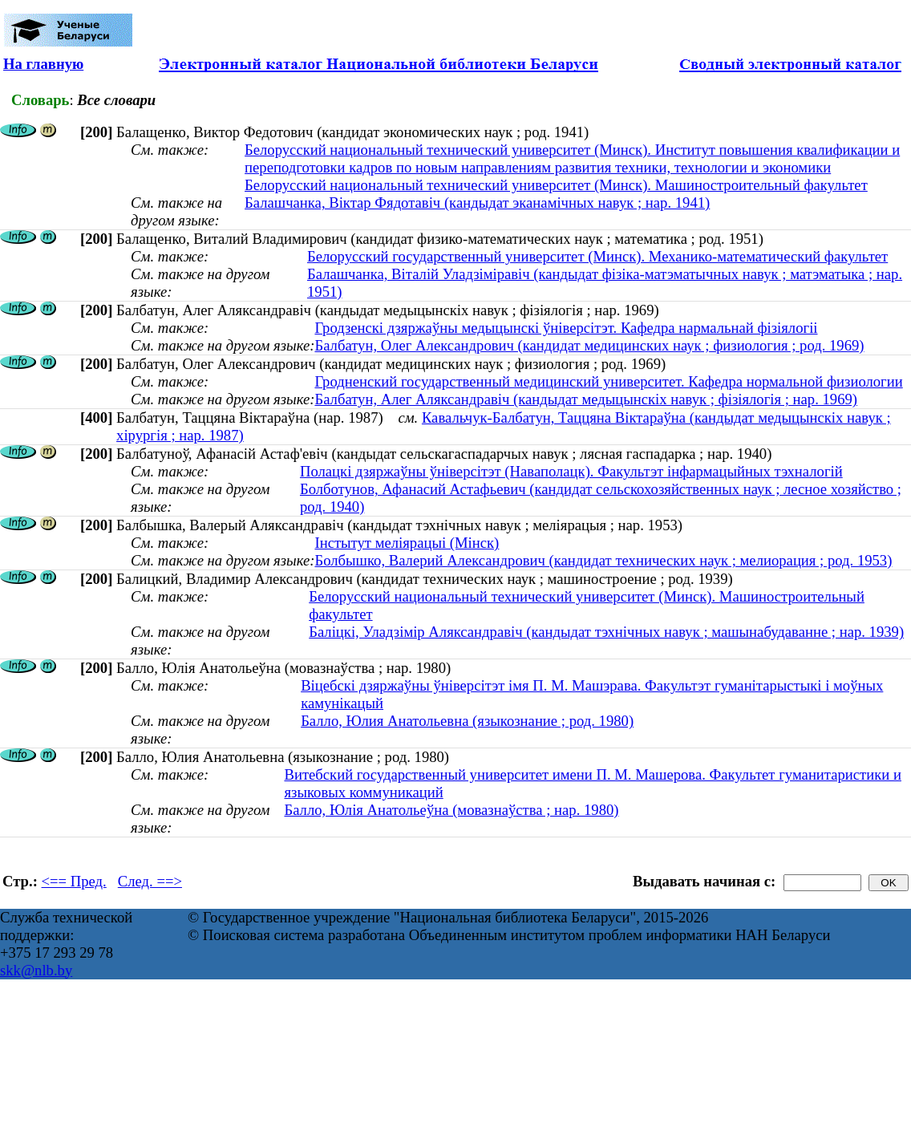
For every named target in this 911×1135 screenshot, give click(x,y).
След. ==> (150, 881)
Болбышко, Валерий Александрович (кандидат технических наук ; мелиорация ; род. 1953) (603, 560)
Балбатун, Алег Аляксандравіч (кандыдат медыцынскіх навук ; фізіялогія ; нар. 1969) (585, 399)
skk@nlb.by (36, 970)
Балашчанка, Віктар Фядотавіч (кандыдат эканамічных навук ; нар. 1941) (477, 202)
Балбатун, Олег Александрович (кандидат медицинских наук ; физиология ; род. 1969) (589, 345)
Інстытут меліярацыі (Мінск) (406, 542)
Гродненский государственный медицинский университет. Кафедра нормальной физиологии (608, 381)
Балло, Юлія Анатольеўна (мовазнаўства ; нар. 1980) (451, 809)
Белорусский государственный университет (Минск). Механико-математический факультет (597, 256)
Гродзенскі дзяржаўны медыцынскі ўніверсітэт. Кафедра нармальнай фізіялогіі (565, 327)
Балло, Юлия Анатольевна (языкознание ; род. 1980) (467, 720)
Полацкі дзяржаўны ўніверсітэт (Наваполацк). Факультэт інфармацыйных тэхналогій (571, 471)
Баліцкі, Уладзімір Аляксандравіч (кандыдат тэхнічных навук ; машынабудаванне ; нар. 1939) (606, 631)
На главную (43, 63)
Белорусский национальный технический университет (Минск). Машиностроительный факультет (556, 184)
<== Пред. (74, 881)
